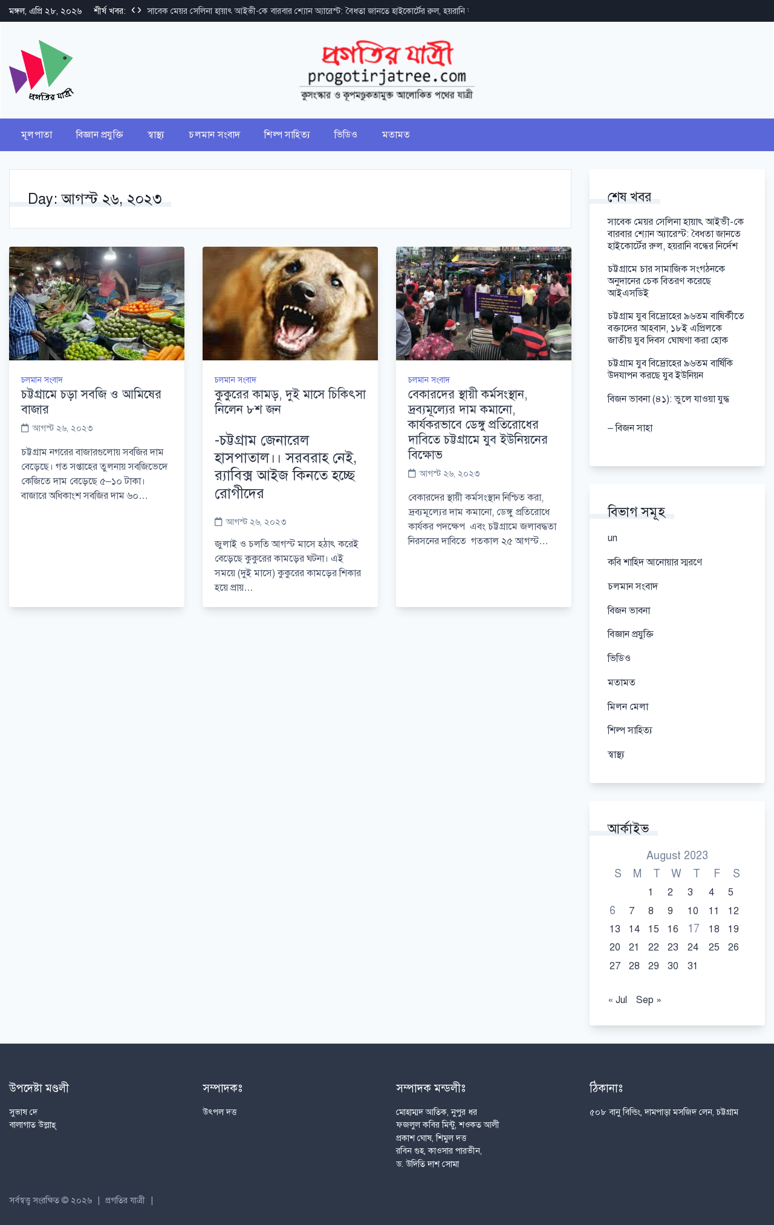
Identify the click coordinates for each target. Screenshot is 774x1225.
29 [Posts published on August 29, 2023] (653, 966)
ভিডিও (346, 135)
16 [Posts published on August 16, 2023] (673, 929)
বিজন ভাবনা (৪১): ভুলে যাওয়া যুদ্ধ (671, 399)
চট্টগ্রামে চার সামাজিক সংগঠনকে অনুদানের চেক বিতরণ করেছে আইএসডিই (666, 281)
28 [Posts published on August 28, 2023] (634, 966)
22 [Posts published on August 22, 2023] (653, 947)
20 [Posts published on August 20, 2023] (615, 947)
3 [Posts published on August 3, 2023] (690, 892)
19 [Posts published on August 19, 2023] (733, 929)
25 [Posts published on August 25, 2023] (714, 947)
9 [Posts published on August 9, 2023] (670, 911)
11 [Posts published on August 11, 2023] (714, 911)
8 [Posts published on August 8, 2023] (651, 911)
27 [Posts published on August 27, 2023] (615, 966)
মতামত (396, 135)
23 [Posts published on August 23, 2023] (673, 947)
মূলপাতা (36, 135)
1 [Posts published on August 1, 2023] (651, 892)
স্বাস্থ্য (156, 135)
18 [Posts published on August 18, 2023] (714, 929)
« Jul (617, 1000)
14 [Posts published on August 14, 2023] (634, 929)
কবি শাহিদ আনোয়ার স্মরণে (655, 562)
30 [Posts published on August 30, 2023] (673, 966)
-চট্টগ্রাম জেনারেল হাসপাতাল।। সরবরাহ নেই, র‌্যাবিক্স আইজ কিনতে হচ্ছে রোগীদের (286, 467)
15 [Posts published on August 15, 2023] (653, 929)
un (612, 538)
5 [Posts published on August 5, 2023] (730, 892)
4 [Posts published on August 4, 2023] (711, 892)
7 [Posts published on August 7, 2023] (631, 911)
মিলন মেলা (628, 707)
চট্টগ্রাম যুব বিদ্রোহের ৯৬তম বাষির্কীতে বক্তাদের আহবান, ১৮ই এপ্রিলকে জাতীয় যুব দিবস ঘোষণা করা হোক (676, 328)
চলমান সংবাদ (214, 135)
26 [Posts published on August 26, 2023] (733, 947)
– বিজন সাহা (630, 428)
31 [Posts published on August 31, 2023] (693, 966)
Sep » (649, 1000)
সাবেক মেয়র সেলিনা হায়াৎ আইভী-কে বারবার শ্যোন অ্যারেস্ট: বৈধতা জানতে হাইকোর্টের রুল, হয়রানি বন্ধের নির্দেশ (327, 10)
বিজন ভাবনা (629, 611)
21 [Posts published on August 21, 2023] (634, 947)
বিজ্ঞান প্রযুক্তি (99, 135)
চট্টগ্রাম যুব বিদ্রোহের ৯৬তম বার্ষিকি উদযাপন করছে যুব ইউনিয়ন (670, 369)
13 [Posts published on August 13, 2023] (615, 929)
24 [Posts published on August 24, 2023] (693, 947)
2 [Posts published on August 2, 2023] (670, 892)
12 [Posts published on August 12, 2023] (733, 911)
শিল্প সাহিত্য (287, 135)
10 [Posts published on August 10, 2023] (693, 911)
